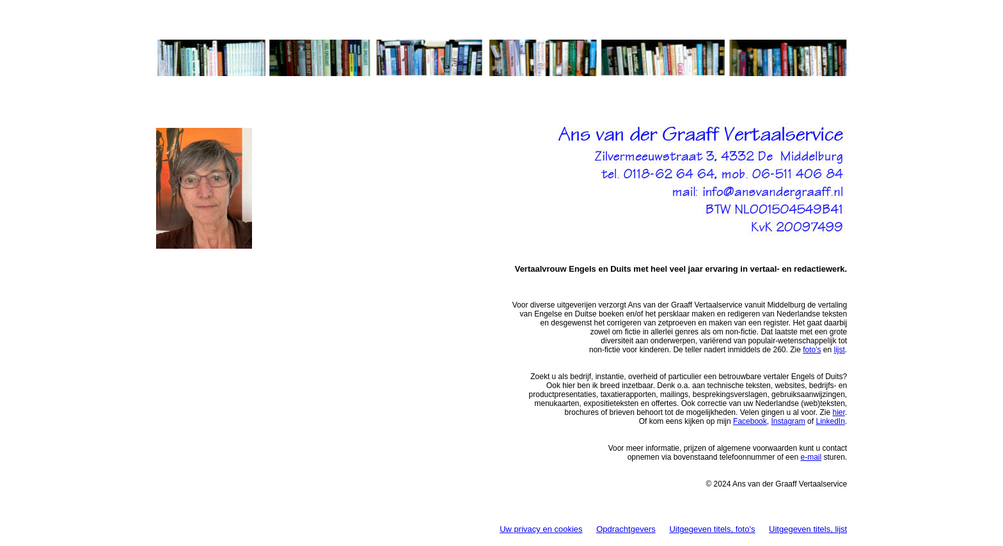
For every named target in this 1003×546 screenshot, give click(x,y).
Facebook (750, 421)
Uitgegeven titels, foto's (712, 529)
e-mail (810, 457)
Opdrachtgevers (626, 529)
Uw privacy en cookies (541, 529)
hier (838, 412)
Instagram (788, 421)
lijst (839, 349)
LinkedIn (830, 421)
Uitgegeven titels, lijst (808, 529)
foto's (812, 349)
